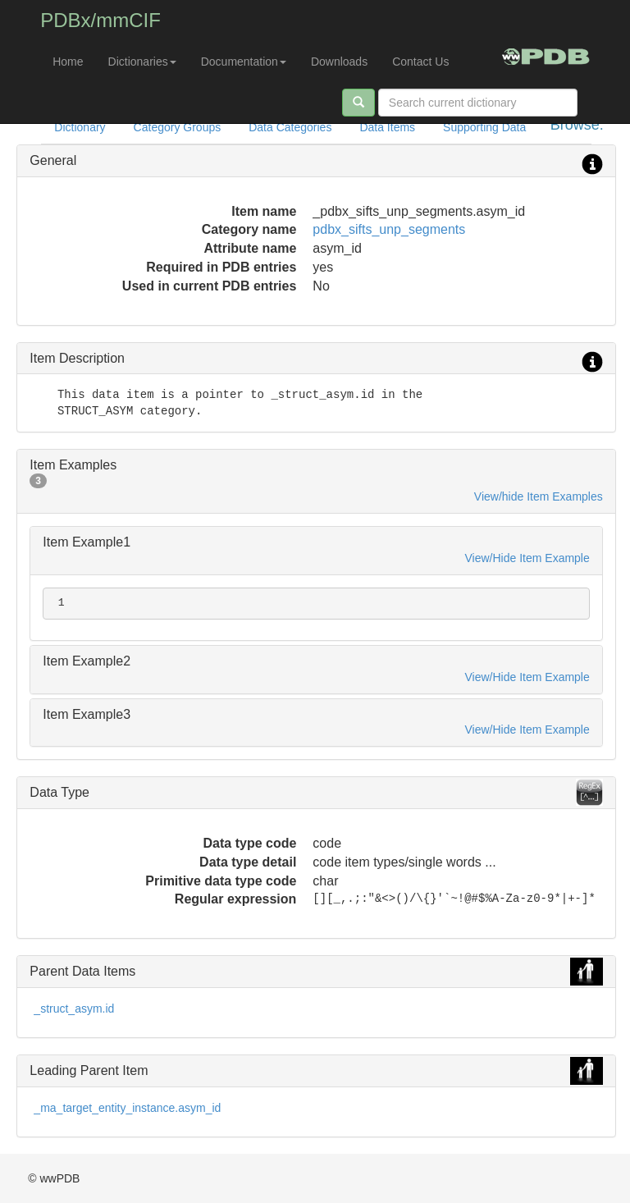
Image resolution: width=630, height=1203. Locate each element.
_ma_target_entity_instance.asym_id (127, 1107)
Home (67, 61)
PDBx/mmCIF (100, 20)
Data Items (387, 127)
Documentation (243, 61)
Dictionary (79, 127)
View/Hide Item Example (527, 558)
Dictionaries (142, 61)
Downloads (339, 61)
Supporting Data (484, 127)
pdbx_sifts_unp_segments (389, 229)
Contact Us (420, 61)
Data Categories (290, 127)
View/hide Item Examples (538, 496)
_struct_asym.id (74, 1008)
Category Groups (177, 127)
